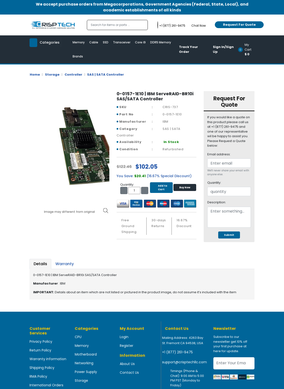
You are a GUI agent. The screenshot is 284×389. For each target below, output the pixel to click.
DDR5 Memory (160, 42)
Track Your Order (188, 49)
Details (40, 264)
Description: (216, 202)
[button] (247, 49)
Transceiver (121, 42)
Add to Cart (161, 187)
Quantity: (214, 182)
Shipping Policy (42, 367)
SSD (105, 42)
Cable (93, 42)
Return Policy (40, 350)
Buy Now (184, 187)
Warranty (64, 264)
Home (35, 74)
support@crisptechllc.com (184, 362)
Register (126, 345)
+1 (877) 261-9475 (177, 352)
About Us (127, 363)
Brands (78, 56)
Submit (229, 235)
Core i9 (140, 42)
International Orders (46, 385)
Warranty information (48, 359)
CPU (78, 336)
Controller (73, 74)
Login (124, 336)
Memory (79, 42)
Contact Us (129, 372)
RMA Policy (38, 376)
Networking (84, 363)
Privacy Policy (41, 341)
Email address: (219, 154)
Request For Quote (239, 24)
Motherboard (86, 354)
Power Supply (86, 371)
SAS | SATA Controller (105, 74)
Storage (52, 74)
